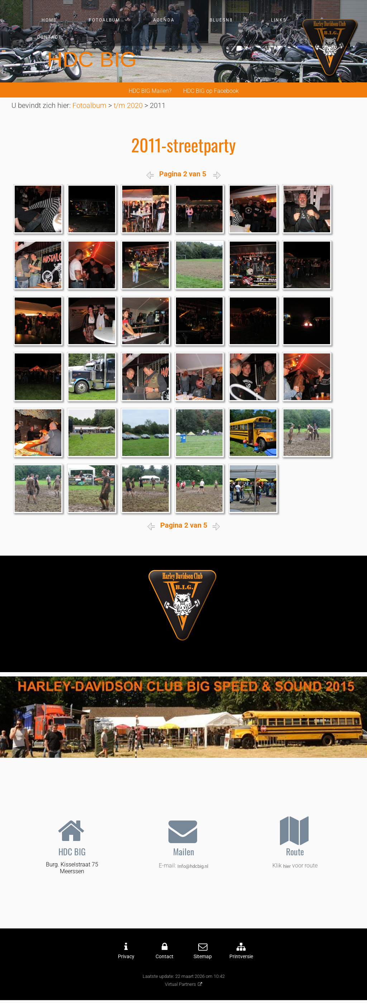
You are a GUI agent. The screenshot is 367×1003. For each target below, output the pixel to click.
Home (49, 20)
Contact (49, 37)
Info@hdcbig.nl (192, 866)
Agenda (164, 20)
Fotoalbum (104, 20)
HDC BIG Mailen (149, 90)
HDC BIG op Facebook (211, 90)
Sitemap (203, 957)
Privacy (126, 957)
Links (278, 20)
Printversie (241, 957)
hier (287, 866)
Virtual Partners (180, 984)
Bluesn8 (221, 20)
